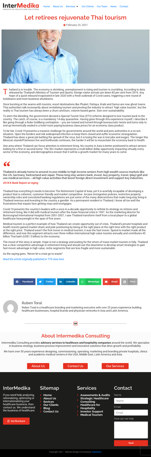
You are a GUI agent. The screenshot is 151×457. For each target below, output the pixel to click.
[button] (72, 6)
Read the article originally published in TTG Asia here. (34, 259)
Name (117, 394)
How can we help (124, 418)
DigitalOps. (97, 452)
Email (117, 406)
